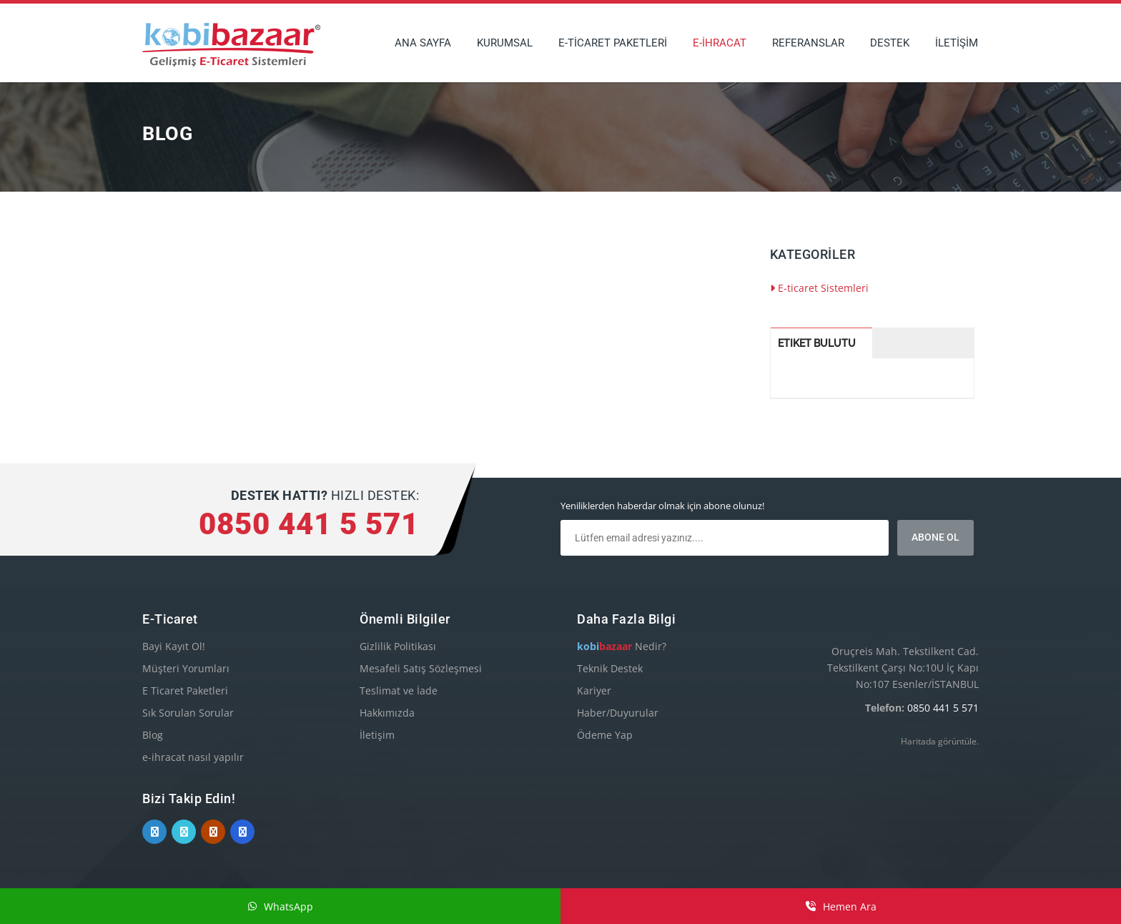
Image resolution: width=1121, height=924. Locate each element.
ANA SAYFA (423, 42)
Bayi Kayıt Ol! (173, 646)
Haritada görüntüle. (940, 741)
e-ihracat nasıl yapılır (193, 757)
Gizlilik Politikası (398, 646)
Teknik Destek (610, 668)
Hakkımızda (387, 712)
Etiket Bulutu (817, 343)
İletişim (377, 735)
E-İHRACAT (719, 42)
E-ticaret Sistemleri (819, 288)
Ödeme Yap (605, 735)
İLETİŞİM (956, 42)
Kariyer (594, 690)
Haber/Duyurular (617, 712)
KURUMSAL (505, 42)
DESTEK (889, 42)
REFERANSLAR (808, 42)
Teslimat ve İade (399, 690)
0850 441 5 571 (943, 707)
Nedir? (621, 646)
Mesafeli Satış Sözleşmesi (421, 668)
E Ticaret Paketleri (185, 690)
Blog (152, 735)
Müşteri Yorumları (185, 668)
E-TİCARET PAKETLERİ (612, 42)
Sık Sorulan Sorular (188, 712)
